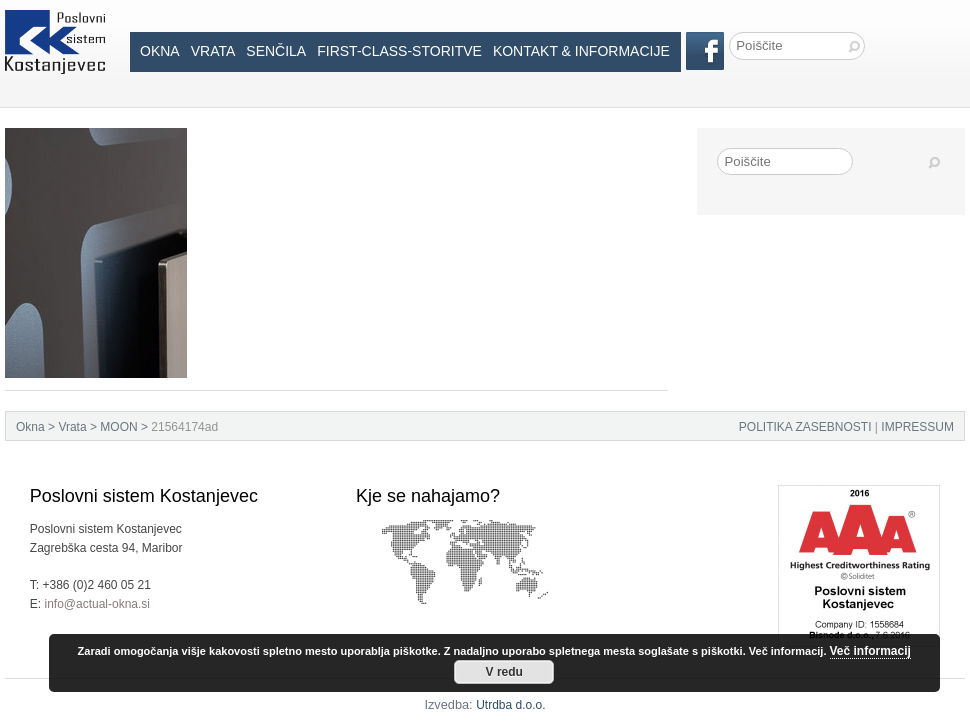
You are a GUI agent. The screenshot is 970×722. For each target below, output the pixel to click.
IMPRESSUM (917, 427)
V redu (504, 672)
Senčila (276, 51)
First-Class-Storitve (399, 51)
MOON (118, 427)
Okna (160, 51)
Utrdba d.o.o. (510, 705)
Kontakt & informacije (581, 51)
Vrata (213, 51)
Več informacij (870, 651)
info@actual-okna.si (97, 604)
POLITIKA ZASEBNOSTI (805, 427)
